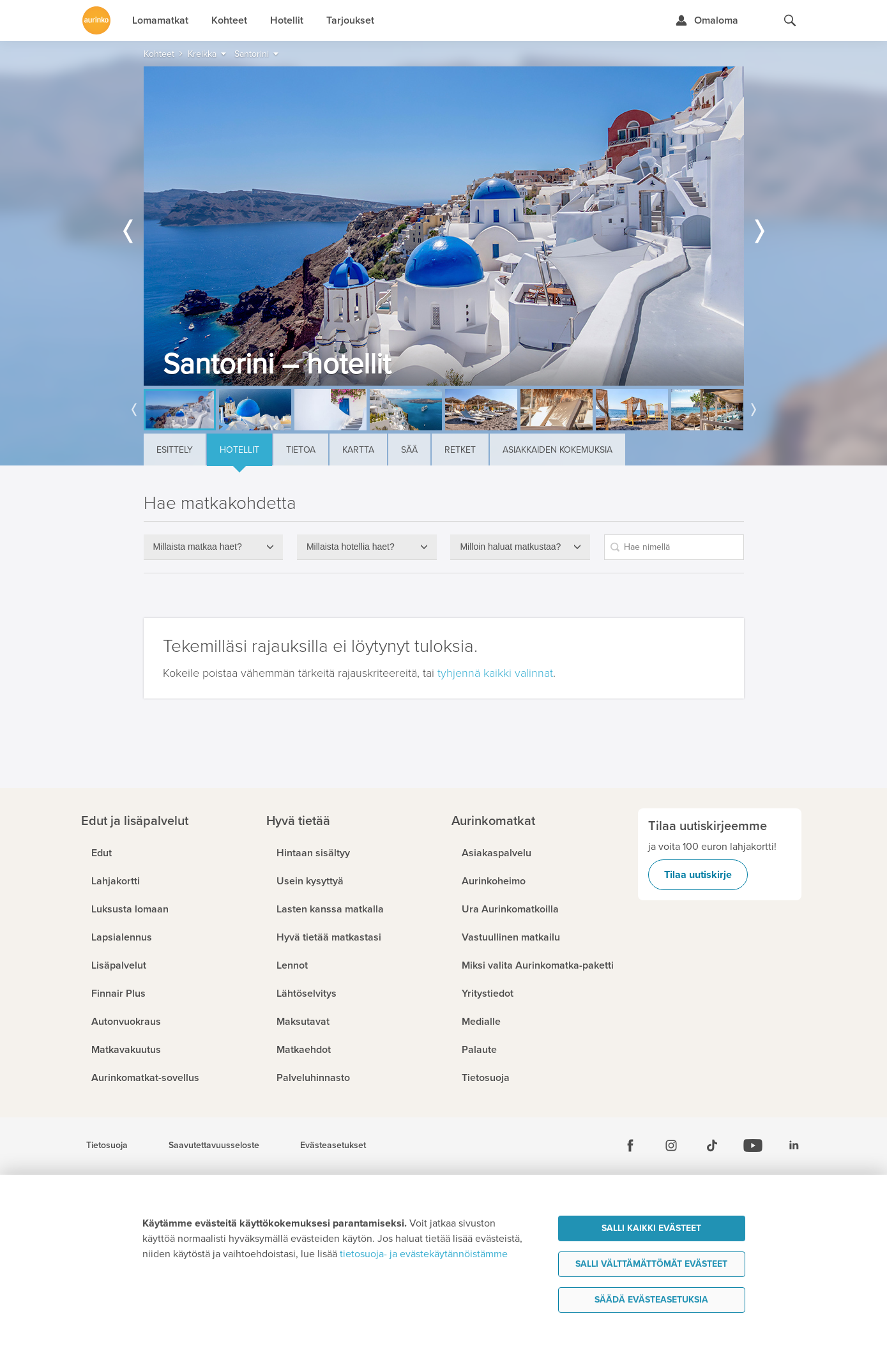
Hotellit (239, 449)
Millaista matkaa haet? (197, 546)
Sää (409, 449)
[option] (444, 226)
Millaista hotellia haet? (351, 546)
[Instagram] (671, 1145)
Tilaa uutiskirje (698, 874)
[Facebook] (630, 1145)
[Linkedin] (794, 1145)
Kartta (358, 449)
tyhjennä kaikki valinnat (495, 673)
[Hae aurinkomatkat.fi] (790, 20)
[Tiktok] (712, 1145)
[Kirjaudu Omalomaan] (706, 20)
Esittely (174, 449)
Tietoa (300, 449)
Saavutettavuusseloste (214, 1145)
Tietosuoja (107, 1145)
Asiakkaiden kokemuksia (557, 449)
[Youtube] (753, 1145)
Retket (460, 449)
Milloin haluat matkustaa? (510, 546)
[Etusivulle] (96, 20)
